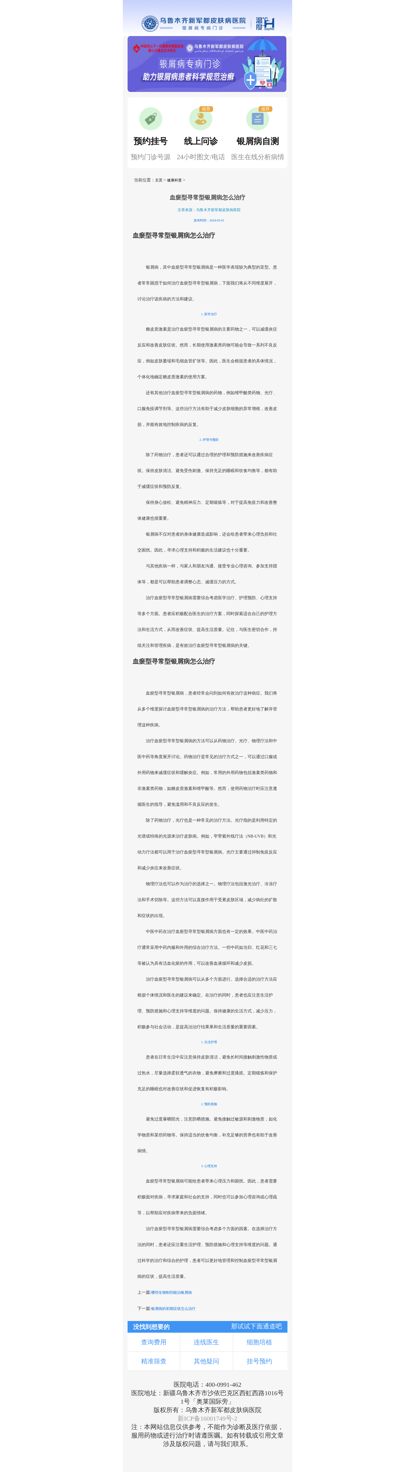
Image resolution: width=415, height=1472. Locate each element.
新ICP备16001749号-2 (207, 1418)
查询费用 (153, 1342)
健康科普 (174, 180)
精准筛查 (153, 1361)
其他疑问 (206, 1361)
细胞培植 (259, 1342)
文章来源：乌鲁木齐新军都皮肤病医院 (209, 210)
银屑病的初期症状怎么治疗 (173, 1309)
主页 (159, 180)
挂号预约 (259, 1361)
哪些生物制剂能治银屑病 (171, 1293)
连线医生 (206, 1342)
